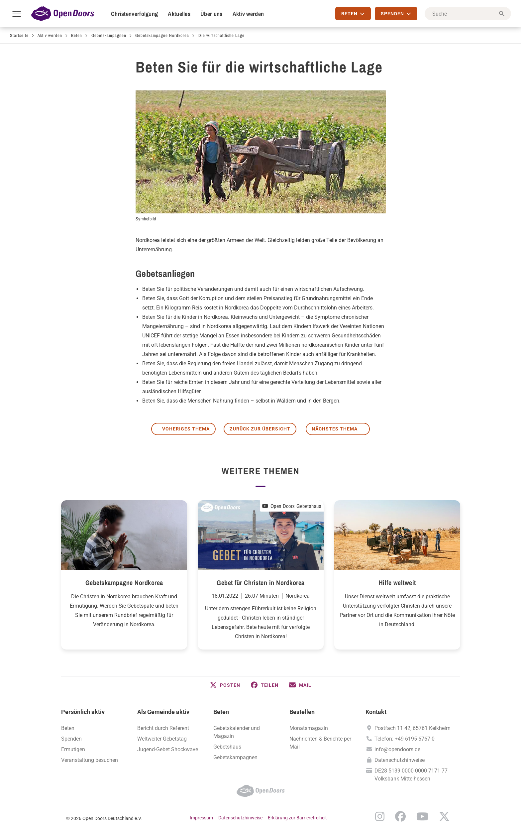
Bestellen (302, 711)
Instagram (380, 816)
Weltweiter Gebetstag (162, 739)
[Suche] (468, 13)
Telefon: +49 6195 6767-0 (404, 739)
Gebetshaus (227, 747)
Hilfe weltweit (397, 582)
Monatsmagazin (308, 728)
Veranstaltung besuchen (89, 760)
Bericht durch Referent (163, 728)
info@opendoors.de (397, 749)
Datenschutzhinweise (399, 760)
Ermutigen (73, 749)
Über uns (211, 14)
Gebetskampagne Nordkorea (162, 35)
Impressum (201, 817)
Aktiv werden (248, 14)
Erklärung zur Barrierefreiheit (297, 817)
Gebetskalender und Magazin (236, 732)
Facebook (400, 816)
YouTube (422, 816)
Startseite (19, 35)
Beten (76, 35)
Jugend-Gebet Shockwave (167, 749)
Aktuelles (179, 14)
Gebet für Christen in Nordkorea (261, 582)
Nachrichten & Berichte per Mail (320, 743)
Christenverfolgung (134, 14)
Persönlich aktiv (83, 711)
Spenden (71, 739)
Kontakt (375, 711)
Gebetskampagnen (108, 35)
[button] (225, 685)
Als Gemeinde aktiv (163, 711)
